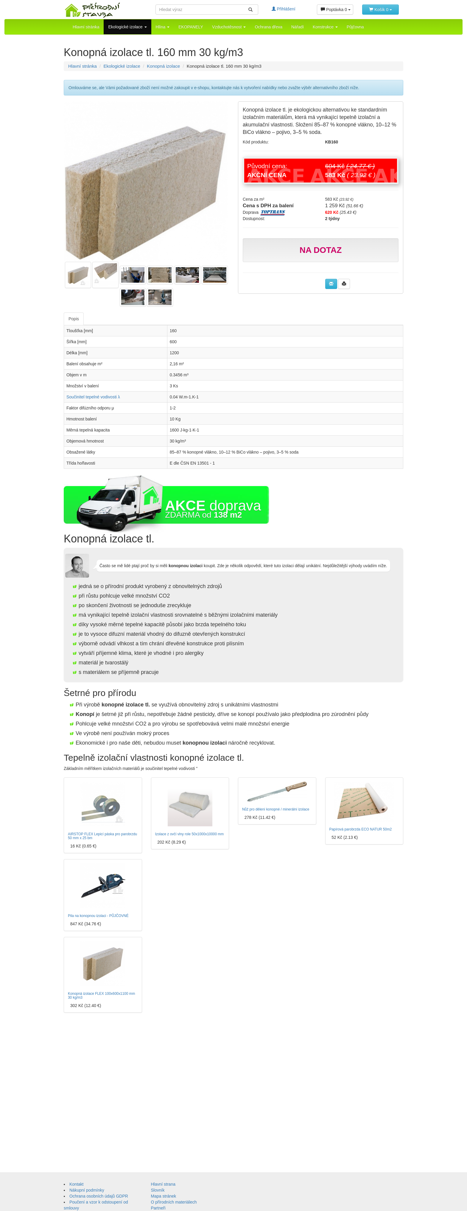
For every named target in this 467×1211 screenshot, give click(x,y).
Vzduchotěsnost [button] (229, 26)
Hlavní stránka (86, 26)
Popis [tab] (74, 318)
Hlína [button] (163, 26)
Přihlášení (283, 9)
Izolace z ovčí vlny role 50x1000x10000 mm (189, 834)
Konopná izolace (163, 66)
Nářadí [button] (297, 26)
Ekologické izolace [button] (127, 26)
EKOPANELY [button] (190, 26)
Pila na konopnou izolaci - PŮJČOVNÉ (98, 916)
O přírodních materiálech (174, 1202)
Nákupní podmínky (86, 1190)
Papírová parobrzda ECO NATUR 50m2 (360, 829)
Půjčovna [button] (355, 26)
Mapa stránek (163, 1196)
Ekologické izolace (121, 66)
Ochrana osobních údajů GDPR (98, 1196)
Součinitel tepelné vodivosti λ (93, 397)
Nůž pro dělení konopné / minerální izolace (275, 809)
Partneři (158, 1208)
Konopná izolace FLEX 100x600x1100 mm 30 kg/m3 (101, 996)
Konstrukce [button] (325, 26)
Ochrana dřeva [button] (268, 26)
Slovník (158, 1190)
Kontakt (76, 1184)
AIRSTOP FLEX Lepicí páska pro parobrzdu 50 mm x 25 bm (102, 836)
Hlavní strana (163, 1184)
